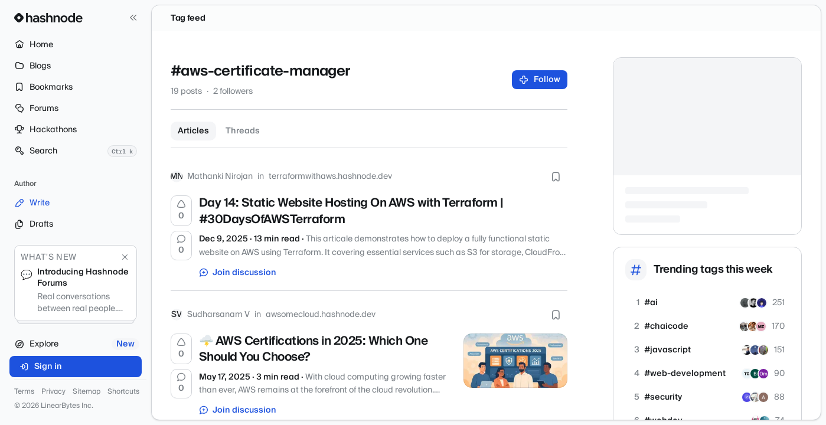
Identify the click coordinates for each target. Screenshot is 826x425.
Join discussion (238, 273)
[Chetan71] (755, 350)
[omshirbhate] (763, 374)
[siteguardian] (747, 397)
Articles (193, 131)
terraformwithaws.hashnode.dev (330, 176)
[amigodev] (745, 303)
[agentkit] (762, 303)
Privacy (53, 392)
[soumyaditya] (753, 326)
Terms (24, 392)
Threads (243, 131)
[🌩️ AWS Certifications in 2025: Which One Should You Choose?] (515, 361)
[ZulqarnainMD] (761, 326)
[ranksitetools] (755, 374)
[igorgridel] (753, 303)
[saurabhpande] (747, 350)
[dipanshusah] (763, 350)
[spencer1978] (755, 397)
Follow (540, 80)
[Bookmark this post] (555, 176)
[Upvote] (181, 210)
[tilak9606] (747, 374)
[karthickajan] (763, 397)
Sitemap (86, 392)
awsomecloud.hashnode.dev (321, 315)
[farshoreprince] (744, 326)
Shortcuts (123, 392)
